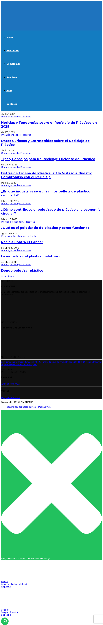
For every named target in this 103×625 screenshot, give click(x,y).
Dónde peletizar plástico (22, 270)
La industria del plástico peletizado (31, 256)
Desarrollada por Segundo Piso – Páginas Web (28, 407)
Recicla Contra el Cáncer (22, 242)
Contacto (11, 104)
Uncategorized (9, 116)
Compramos (13, 64)
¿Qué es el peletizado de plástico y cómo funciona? (45, 228)
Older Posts (7, 276)
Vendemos (12, 50)
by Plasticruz (24, 116)
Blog (9, 90)
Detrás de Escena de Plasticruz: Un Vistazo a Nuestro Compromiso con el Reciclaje (46, 175)
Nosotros (11, 77)
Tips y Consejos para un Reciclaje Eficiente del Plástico (48, 159)
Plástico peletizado (11, 222)
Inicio (9, 37)
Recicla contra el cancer (14, 236)
